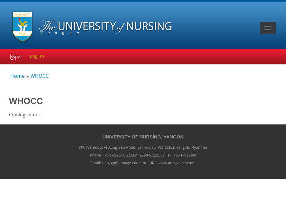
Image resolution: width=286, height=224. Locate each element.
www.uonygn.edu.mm (177, 163)
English (37, 56)
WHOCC (40, 76)
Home (17, 76)
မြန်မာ (16, 56)
